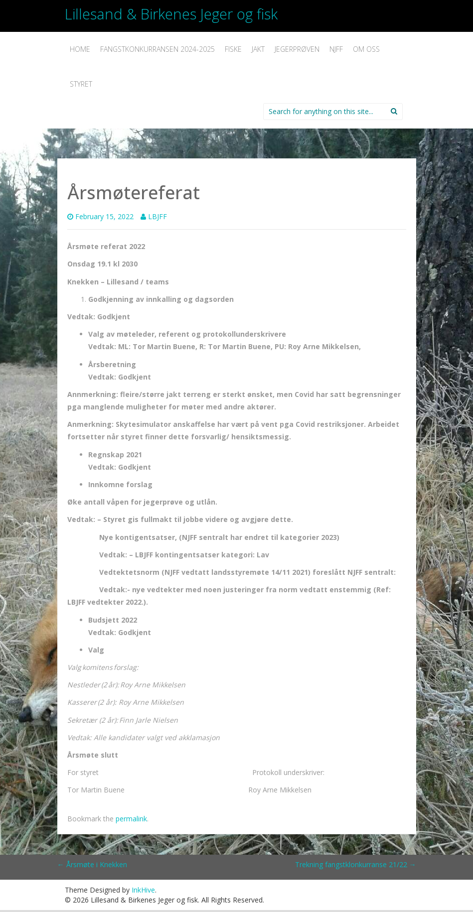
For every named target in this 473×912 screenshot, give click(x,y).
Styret (81, 84)
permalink (131, 818)
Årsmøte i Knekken (92, 864)
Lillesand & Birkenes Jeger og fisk (171, 13)
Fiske (233, 49)
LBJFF (157, 216)
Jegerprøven (297, 49)
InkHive (143, 890)
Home (80, 49)
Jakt (258, 49)
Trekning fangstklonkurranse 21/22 (355, 864)
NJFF (336, 49)
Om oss (366, 49)
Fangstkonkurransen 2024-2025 (157, 49)
